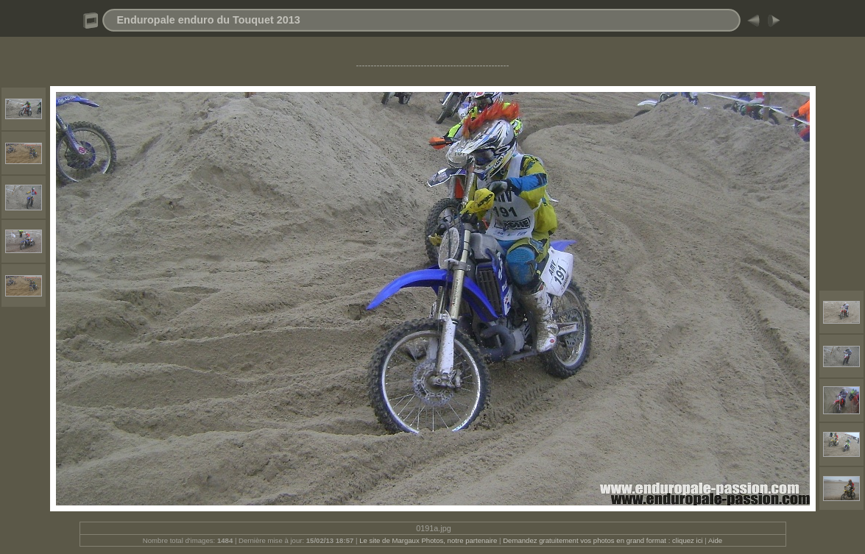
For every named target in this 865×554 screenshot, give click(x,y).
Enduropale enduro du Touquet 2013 (208, 20)
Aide (715, 540)
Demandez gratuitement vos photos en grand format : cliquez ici (604, 540)
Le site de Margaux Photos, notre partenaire (429, 540)
